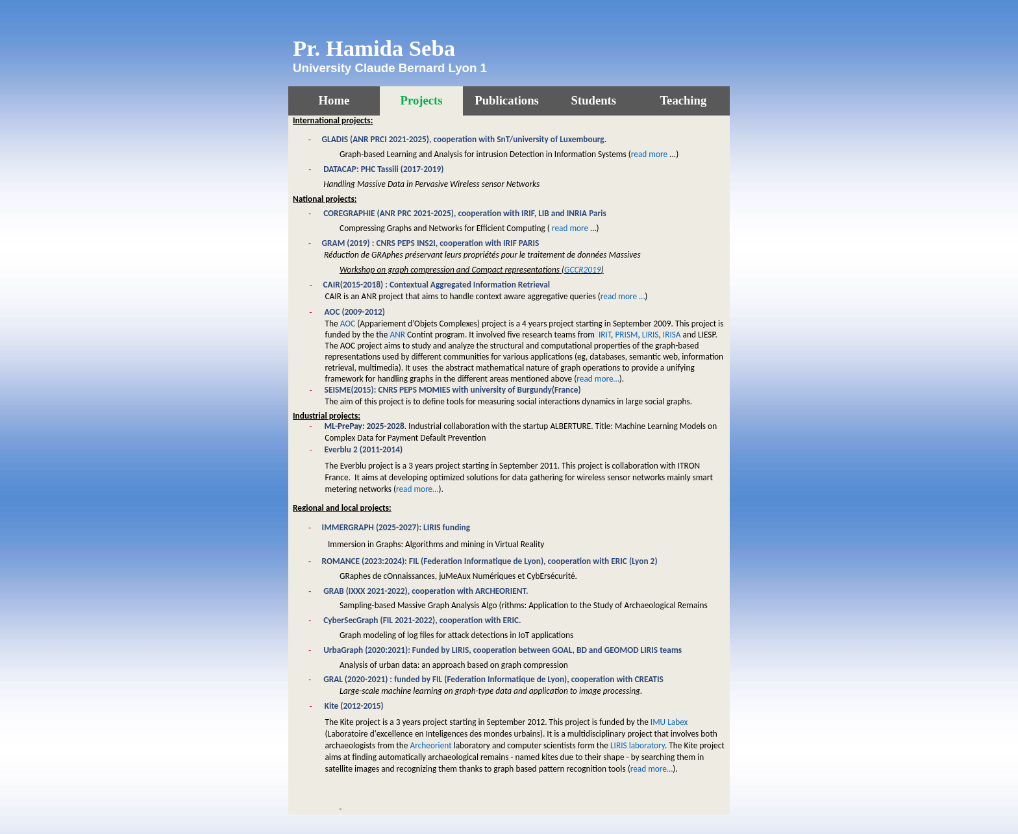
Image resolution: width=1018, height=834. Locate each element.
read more (649, 154)
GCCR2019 (582, 269)
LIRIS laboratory (637, 745)
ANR (397, 334)
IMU (669, 722)
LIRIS (650, 334)
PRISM (626, 334)
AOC (348, 323)
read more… (598, 378)
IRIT (605, 334)
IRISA (672, 334)
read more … (623, 296)
